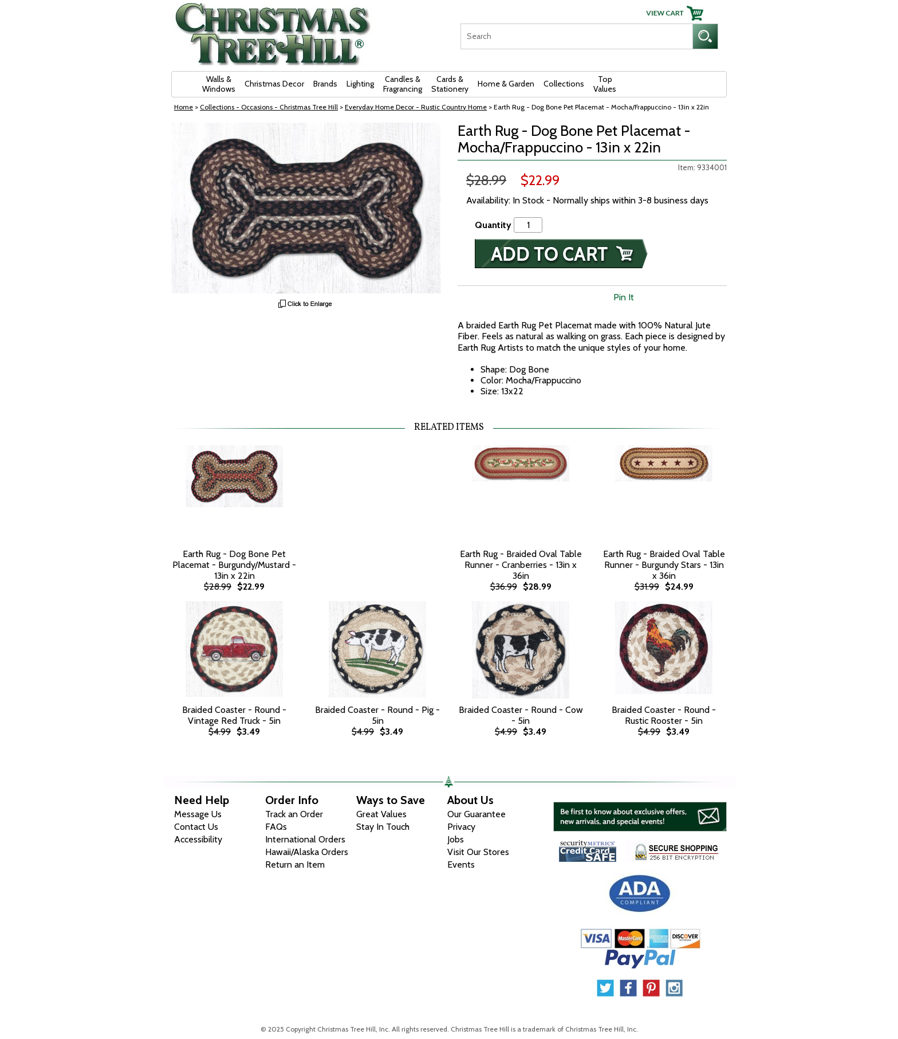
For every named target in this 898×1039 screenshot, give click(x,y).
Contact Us (196, 826)
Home (183, 107)
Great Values (381, 814)
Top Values (604, 84)
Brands (325, 84)
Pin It (623, 297)
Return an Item (295, 864)
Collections (563, 84)
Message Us (198, 814)
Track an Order (294, 814)
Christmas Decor (274, 84)
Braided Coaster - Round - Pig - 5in (377, 715)
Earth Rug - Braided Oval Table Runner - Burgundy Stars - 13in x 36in (664, 564)
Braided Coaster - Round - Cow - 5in (521, 715)
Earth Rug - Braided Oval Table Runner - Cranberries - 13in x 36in (521, 564)
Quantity (493, 224)
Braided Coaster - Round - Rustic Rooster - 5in (664, 715)
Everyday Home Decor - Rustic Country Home (416, 107)
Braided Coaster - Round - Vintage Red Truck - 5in (234, 715)
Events (461, 864)
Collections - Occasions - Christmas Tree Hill (269, 107)
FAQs (276, 826)
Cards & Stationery (449, 84)
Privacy (461, 826)
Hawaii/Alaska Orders (306, 851)
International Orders (305, 839)
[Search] (576, 36)
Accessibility (198, 839)
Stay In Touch (382, 826)
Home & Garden (506, 84)
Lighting (360, 84)
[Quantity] (528, 225)
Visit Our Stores (478, 851)
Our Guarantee (476, 814)
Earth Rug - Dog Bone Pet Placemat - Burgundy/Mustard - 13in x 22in (234, 564)
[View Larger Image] (305, 208)
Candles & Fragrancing (402, 84)
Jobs (455, 839)
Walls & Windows (218, 84)
